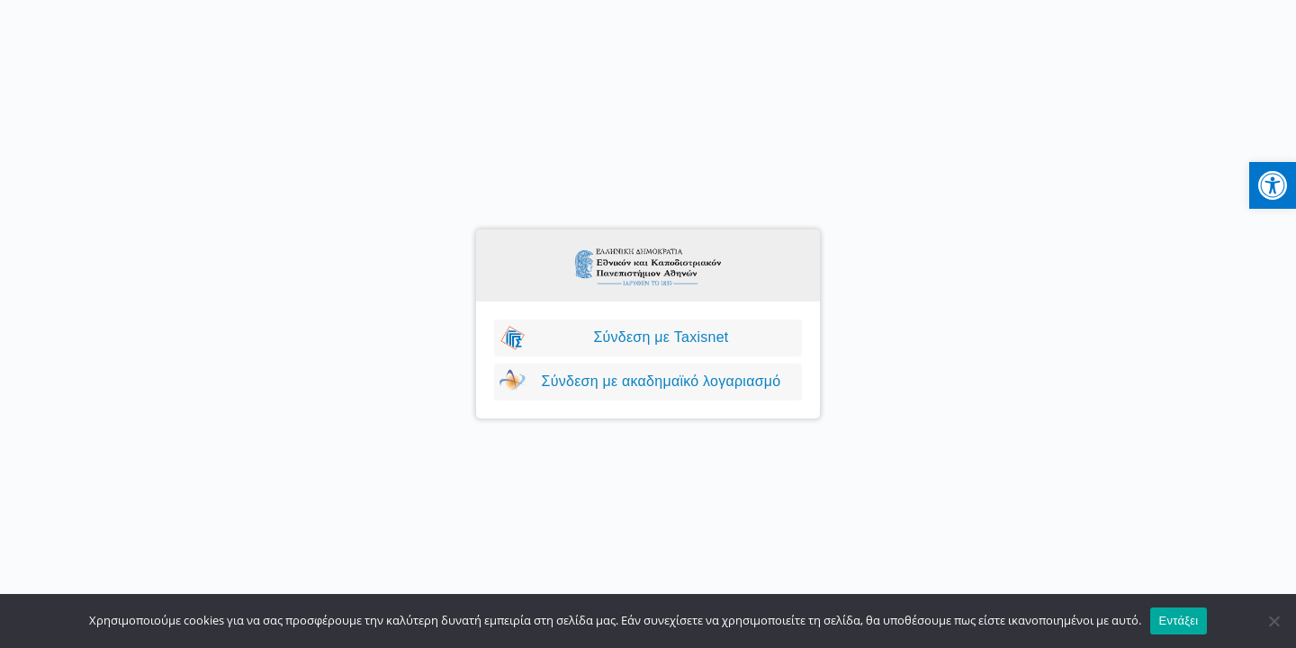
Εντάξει (1179, 620)
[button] (1272, 185)
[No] (1273, 621)
